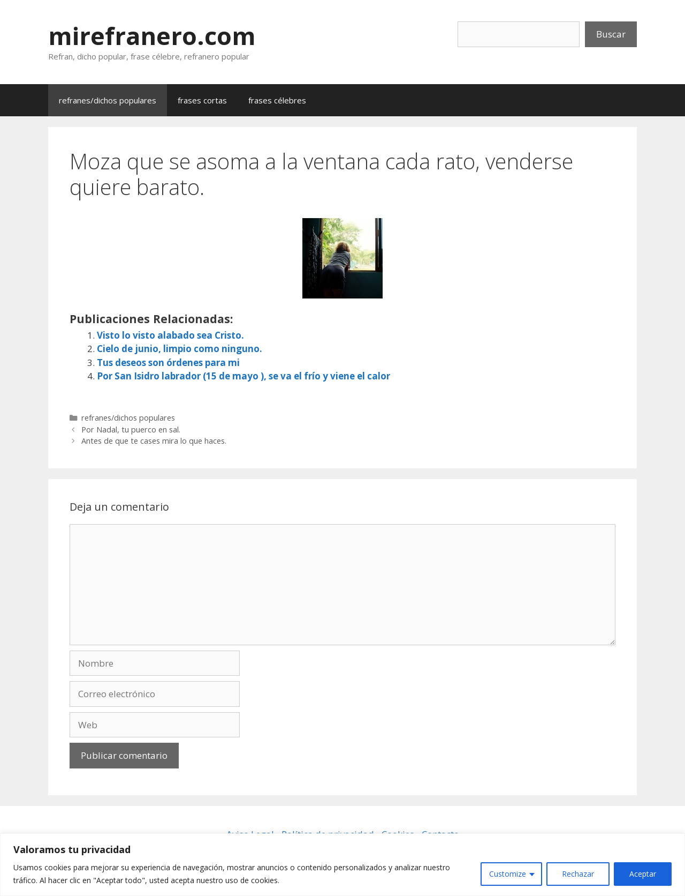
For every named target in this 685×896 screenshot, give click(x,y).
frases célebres (277, 100)
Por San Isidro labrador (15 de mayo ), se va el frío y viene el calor (243, 376)
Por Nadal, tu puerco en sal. (130, 429)
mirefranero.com (152, 35)
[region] (342, 864)
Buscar (611, 34)
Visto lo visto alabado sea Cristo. (170, 335)
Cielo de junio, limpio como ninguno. (179, 348)
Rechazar (578, 874)
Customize (507, 874)
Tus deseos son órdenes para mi (168, 362)
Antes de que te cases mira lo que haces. (153, 441)
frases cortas (202, 100)
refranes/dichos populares (107, 100)
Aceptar (642, 874)
